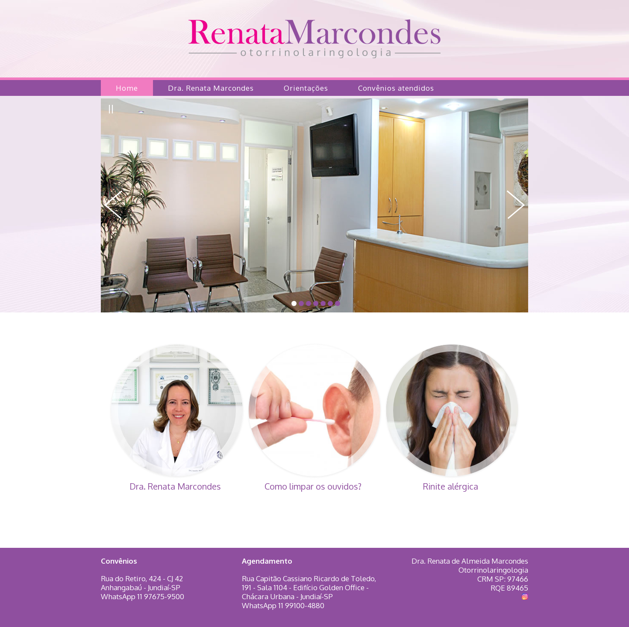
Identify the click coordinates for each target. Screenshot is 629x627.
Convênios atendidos (396, 87)
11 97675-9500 (160, 596)
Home (127, 87)
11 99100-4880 (301, 605)
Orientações (306, 87)
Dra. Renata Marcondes (211, 87)
